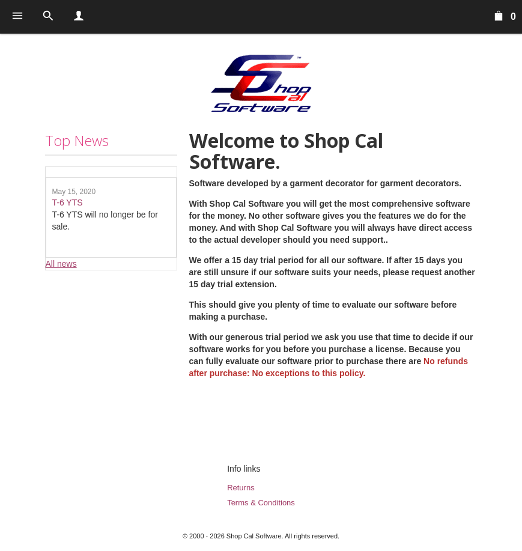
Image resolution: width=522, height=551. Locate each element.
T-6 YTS (67, 202)
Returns (241, 487)
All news (61, 264)
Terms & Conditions (261, 502)
